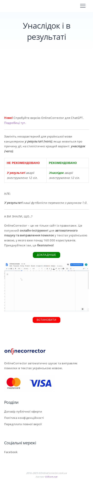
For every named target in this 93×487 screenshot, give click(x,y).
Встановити (46, 319)
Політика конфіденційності (24, 418)
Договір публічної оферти (23, 411)
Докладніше (46, 254)
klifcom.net (51, 476)
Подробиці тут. (15, 123)
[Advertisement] (46, 87)
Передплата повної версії (23, 424)
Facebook (11, 452)
